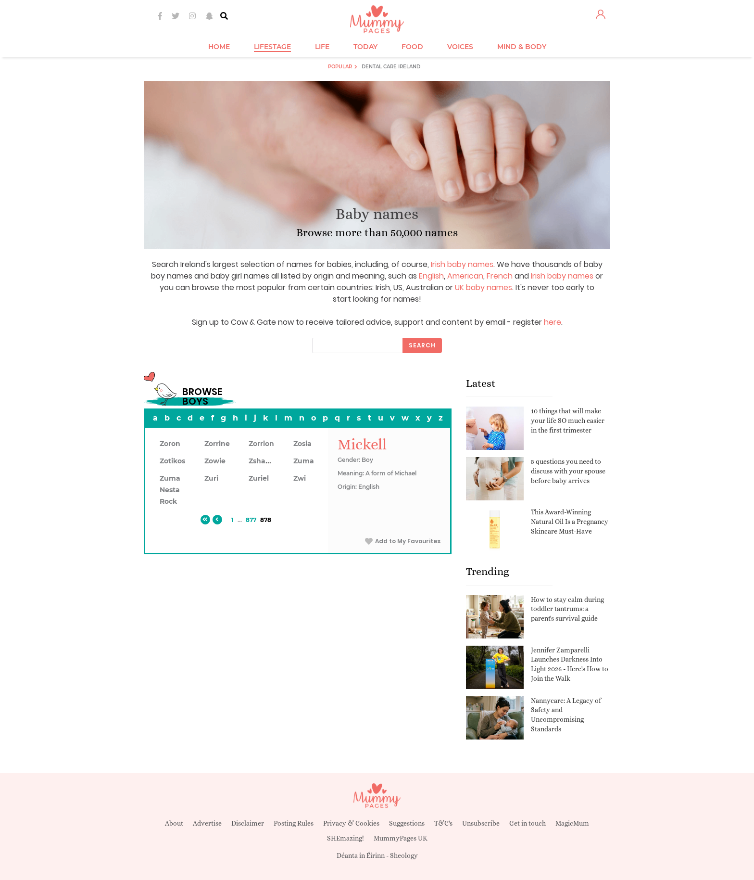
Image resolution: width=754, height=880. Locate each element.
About (174, 823)
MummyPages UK (400, 838)
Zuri (211, 478)
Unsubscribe (481, 823)
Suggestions (407, 823)
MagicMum (572, 823)
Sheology (404, 855)
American (465, 275)
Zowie (215, 461)
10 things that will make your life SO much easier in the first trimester (567, 420)
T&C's (443, 823)
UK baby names (483, 287)
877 (251, 519)
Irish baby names (462, 264)
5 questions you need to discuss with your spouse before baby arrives (568, 471)
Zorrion (261, 443)
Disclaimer (247, 823)
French (500, 275)
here (552, 322)
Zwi (299, 478)
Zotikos (172, 461)
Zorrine (217, 443)
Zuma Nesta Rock (170, 490)
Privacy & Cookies (351, 823)
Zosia (302, 443)
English (431, 275)
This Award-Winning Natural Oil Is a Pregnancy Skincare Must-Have (569, 521)
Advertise (207, 823)
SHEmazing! (345, 838)
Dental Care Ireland (391, 67)
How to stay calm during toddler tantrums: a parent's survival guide (567, 609)
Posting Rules (294, 823)
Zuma (303, 461)
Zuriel (259, 478)
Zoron (170, 443)
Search (422, 345)
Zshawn (262, 461)
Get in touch (527, 823)
